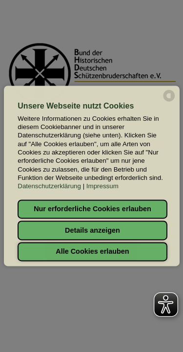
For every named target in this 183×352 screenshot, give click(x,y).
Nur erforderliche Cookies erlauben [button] (92, 209)
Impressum (102, 186)
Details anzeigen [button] (92, 230)
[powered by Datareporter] (169, 101)
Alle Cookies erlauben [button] (92, 252)
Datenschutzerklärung (49, 186)
